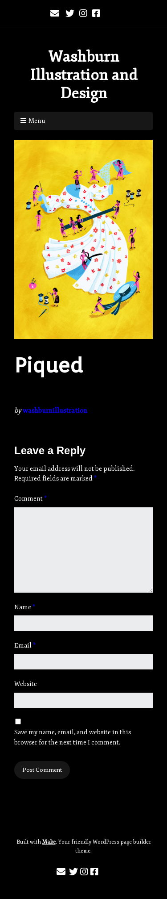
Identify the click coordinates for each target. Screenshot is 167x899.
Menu (37, 121)
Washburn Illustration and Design (84, 75)
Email (25, 645)
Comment (30, 498)
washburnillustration (55, 410)
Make (49, 842)
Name (24, 607)
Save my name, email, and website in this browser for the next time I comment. (72, 737)
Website (25, 684)
